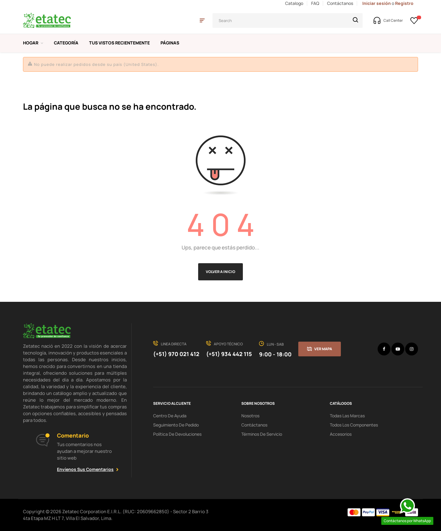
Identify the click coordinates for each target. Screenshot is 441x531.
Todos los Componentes (354, 425)
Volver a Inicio (220, 271)
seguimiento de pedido (176, 425)
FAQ (315, 3)
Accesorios (341, 434)
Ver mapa (323, 348)
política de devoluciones (177, 434)
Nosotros (250, 416)
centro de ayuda (170, 416)
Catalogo (294, 3)
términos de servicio (261, 434)
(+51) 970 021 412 (176, 354)
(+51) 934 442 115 (229, 354)
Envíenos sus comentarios (85, 469)
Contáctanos (340, 3)
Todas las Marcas (347, 416)
